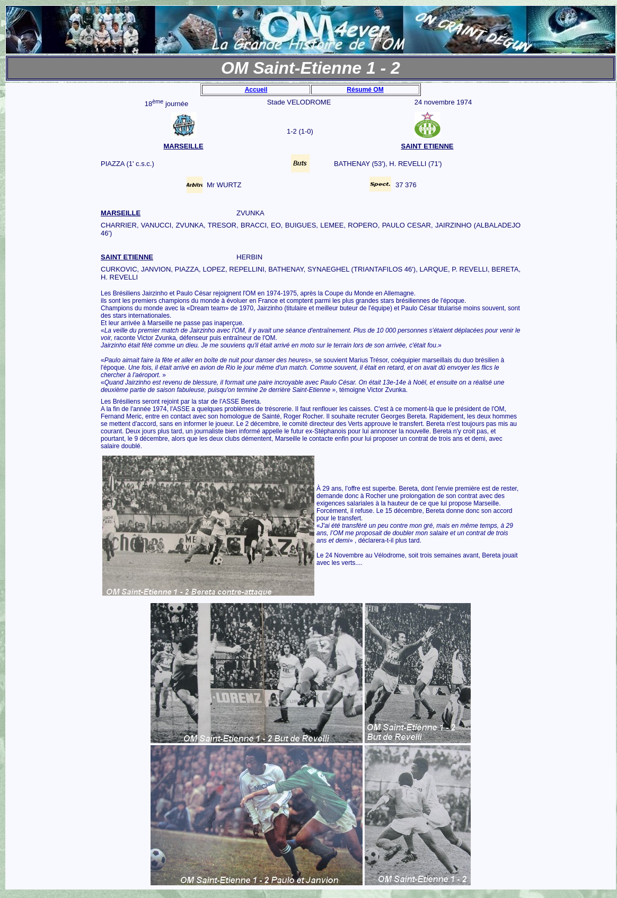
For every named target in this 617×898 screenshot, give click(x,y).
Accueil (256, 89)
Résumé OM (365, 89)
